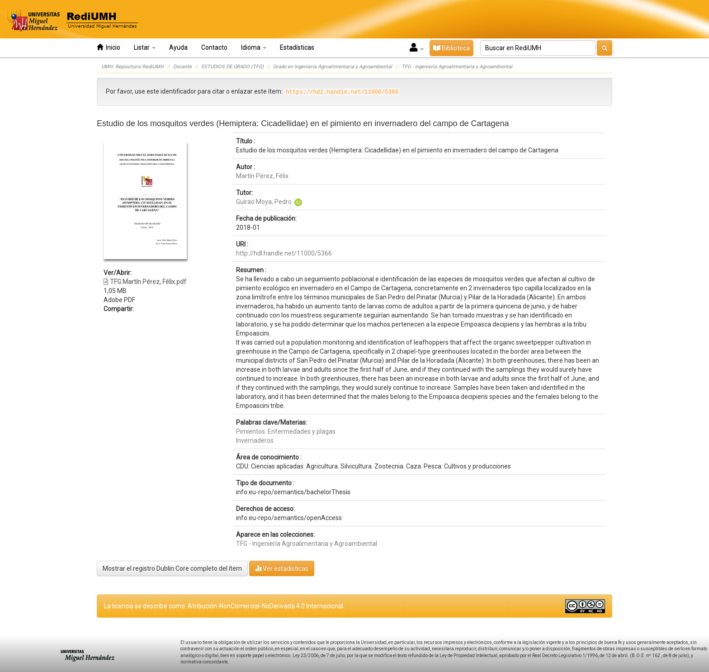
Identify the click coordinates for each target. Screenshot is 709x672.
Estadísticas (297, 47)
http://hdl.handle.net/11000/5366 (284, 253)
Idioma (253, 47)
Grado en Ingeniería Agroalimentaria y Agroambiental (332, 67)
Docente (182, 67)
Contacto (214, 47)
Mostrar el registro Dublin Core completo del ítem (172, 568)
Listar (145, 47)
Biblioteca (451, 48)
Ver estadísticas (281, 568)
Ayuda (178, 47)
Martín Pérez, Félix (262, 176)
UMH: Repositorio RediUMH (132, 67)
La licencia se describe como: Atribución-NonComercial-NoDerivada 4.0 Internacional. (224, 606)
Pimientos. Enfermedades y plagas (286, 431)
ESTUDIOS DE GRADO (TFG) (232, 67)
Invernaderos (255, 440)
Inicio (108, 47)
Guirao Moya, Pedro (264, 201)
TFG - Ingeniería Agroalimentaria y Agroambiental (457, 67)
